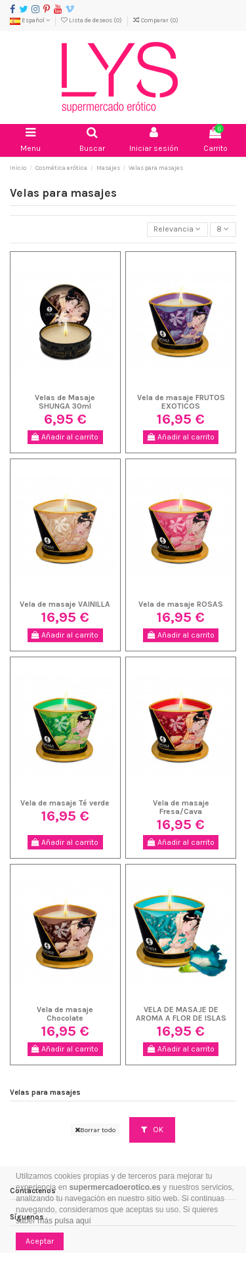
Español (30, 20)
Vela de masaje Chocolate (65, 1014)
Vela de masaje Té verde (65, 802)
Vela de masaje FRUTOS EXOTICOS (181, 402)
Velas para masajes (45, 1092)
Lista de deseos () (92, 20)
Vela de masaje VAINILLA (65, 604)
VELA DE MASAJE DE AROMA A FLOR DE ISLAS (181, 1014)
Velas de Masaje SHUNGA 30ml (65, 402)
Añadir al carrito (64, 436)
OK (152, 1129)
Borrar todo (95, 1130)
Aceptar (40, 1241)
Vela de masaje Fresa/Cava (181, 807)
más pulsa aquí (63, 1220)
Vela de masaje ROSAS (180, 604)
